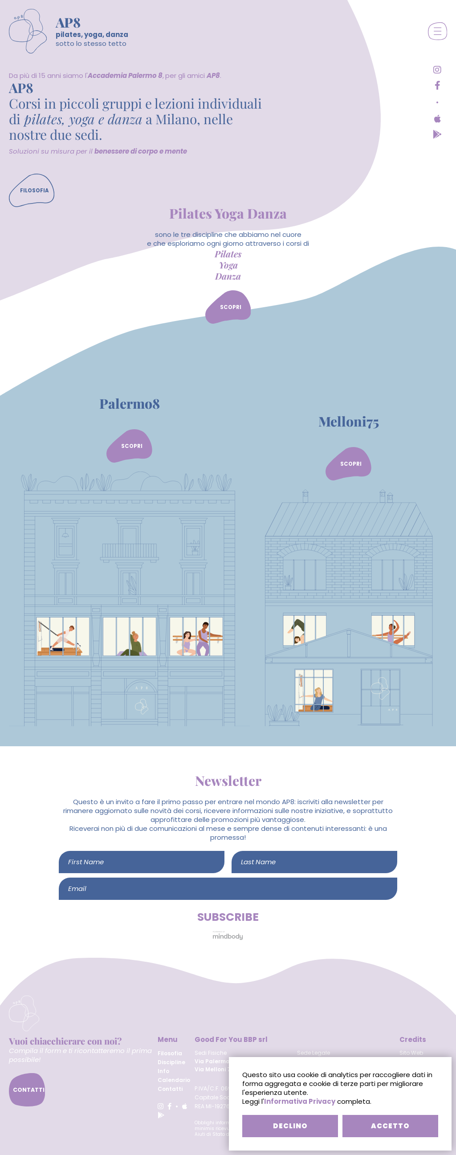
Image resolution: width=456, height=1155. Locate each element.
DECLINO (290, 1126)
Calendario (174, 1080)
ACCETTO (390, 1126)
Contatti (170, 1089)
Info (163, 1071)
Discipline (171, 1062)
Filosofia (170, 1053)
